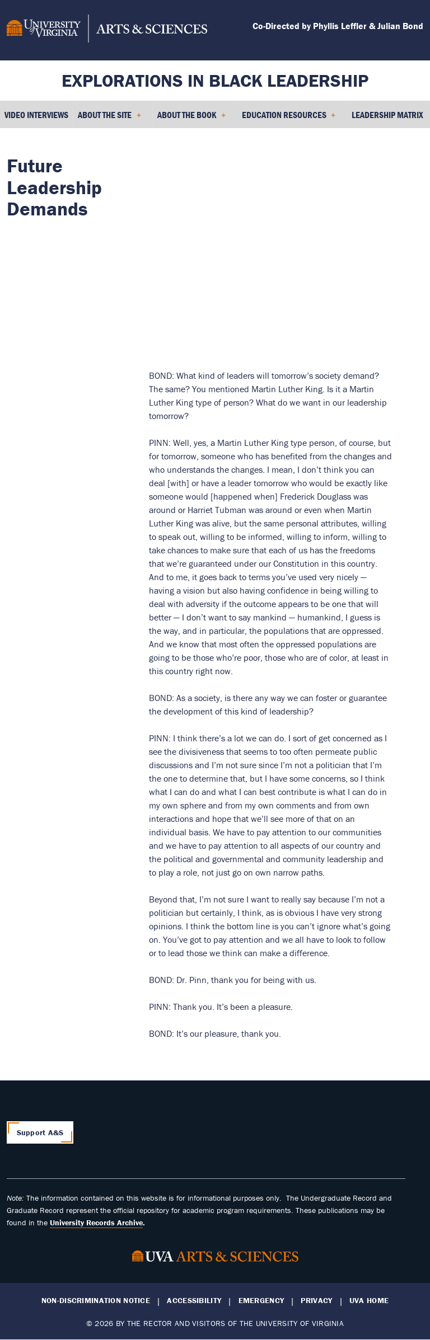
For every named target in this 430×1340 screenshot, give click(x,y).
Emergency (261, 1300)
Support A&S (40, 1132)
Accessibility (194, 1300)
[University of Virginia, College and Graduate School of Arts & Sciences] (107, 30)
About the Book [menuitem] (191, 118)
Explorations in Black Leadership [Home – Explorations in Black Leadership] (215, 80)
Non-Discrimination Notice (95, 1300)
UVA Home (369, 1300)
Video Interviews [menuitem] (36, 114)
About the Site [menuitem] (109, 118)
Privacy (316, 1300)
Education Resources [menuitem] (288, 118)
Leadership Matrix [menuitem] (387, 114)
